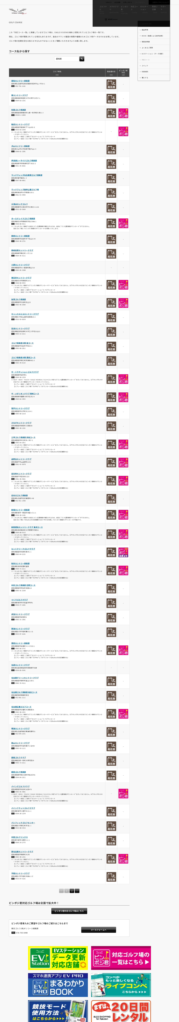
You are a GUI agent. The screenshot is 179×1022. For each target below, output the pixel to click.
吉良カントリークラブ (20, 335)
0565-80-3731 (20, 655)
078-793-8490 (22, 940)
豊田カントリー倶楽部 (20, 650)
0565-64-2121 (20, 561)
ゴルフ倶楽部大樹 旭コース (22, 349)
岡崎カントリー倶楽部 (20, 242)
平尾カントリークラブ (20, 880)
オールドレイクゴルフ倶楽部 (23, 225)
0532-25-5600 (20, 216)
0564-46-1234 (20, 384)
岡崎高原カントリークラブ (22, 257)
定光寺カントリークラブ (21, 480)
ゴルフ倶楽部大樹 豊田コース (23, 364)
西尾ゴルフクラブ (18, 764)
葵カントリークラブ (19, 102)
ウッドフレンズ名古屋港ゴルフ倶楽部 (26, 181)
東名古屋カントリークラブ (22, 858)
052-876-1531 (20, 740)
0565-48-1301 (20, 435)
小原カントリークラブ (20, 271)
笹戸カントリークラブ (20, 415)
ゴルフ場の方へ (140, 2)
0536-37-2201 (20, 612)
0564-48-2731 (20, 248)
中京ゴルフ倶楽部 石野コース (23, 592)
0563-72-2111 (20, 769)
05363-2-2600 (20, 122)
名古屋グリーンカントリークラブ (25, 684)
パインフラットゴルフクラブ (23, 814)
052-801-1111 (20, 704)
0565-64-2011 (20, 449)
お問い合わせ (127, 2)
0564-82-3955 (20, 405)
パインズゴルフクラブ (20, 793)
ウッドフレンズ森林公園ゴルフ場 (25, 196)
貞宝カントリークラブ (20, 621)
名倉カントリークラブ (20, 671)
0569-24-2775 (20, 849)
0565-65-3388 (20, 277)
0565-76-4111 (20, 690)
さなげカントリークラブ (21, 429)
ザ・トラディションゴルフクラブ (25, 378)
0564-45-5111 (20, 262)
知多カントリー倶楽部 (20, 570)
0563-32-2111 (20, 340)
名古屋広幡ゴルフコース (21, 713)
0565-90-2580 (20, 311)
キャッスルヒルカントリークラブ (25, 320)
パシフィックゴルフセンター (23, 829)
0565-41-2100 (20, 597)
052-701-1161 (20, 93)
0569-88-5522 (20, 539)
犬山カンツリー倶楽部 (20, 152)
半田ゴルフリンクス (19, 843)
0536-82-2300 (20, 136)
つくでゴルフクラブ (19, 606)
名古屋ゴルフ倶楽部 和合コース (24, 699)
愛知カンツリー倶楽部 (20, 87)
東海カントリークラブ (20, 635)
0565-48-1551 (20, 719)
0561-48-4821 (20, 485)
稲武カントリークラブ (20, 131)
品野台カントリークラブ (21, 465)
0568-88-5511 (20, 230)
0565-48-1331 (20, 863)
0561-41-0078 (20, 471)
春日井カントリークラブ (21, 284)
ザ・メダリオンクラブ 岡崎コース (25, 400)
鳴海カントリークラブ (20, 735)
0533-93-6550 (20, 326)
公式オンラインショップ (160, 2)
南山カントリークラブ (20, 749)
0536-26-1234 (20, 820)
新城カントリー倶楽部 (20, 516)
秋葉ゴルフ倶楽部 (18, 116)
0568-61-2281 (20, 158)
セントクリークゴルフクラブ (23, 555)
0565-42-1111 (20, 755)
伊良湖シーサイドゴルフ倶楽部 (24, 167)
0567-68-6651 (20, 187)
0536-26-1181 (20, 522)
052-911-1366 (20, 507)
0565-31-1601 (20, 626)
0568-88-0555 (20, 289)
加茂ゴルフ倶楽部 (18, 306)
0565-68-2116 (20, 420)
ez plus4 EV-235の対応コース (45, 976)
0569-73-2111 (20, 575)
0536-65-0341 (20, 677)
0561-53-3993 (20, 201)
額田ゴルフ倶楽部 (18, 778)
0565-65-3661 (20, 798)
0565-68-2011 (20, 355)
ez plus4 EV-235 (24, 976)
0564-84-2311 (20, 784)
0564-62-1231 (20, 107)
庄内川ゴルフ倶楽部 (19, 502)
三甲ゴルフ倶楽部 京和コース (23, 444)
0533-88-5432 (20, 834)
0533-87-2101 (20, 640)
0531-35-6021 (20, 172)
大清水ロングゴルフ (19, 210)
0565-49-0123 (20, 369)
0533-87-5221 (20, 885)
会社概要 (117, 2)
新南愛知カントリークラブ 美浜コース (27, 533)
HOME (13, 976)
